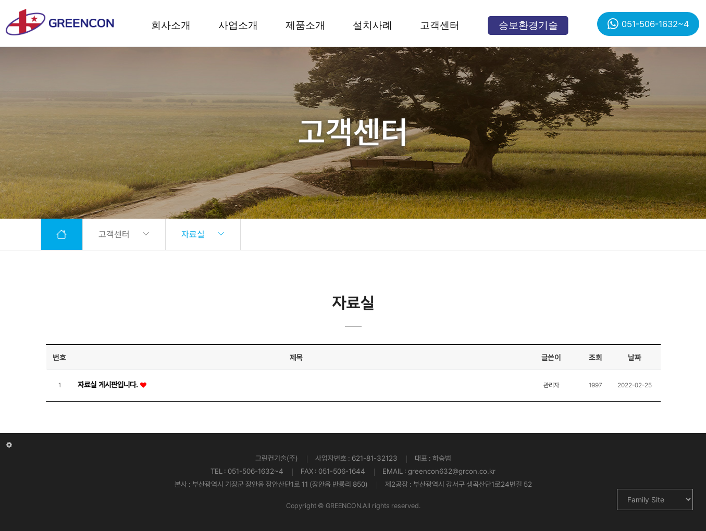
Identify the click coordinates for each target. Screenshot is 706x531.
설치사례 (372, 25)
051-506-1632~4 (648, 23)
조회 (595, 357)
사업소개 (238, 25)
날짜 (634, 357)
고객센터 (440, 25)
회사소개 (171, 25)
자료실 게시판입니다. (109, 384)
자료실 (203, 234)
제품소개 (305, 25)
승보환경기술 (528, 25)
